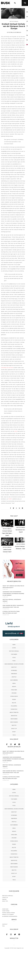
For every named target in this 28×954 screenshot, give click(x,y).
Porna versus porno (8, 912)
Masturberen (14, 680)
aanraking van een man (7, 368)
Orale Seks (14, 689)
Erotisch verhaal (14, 651)
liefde (10, 499)
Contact (4, 924)
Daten (14, 647)
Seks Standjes (14, 722)
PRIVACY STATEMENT (8, 914)
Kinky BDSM (14, 673)
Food (14, 660)
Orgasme (14, 693)
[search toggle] (15, 3)
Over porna (5, 910)
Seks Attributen (14, 712)
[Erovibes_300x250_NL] (14, 578)
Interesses (14, 670)
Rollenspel (14, 705)
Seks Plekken (14, 718)
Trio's (14, 735)
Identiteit (14, 667)
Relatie (14, 702)
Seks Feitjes (14, 715)
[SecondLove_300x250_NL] (14, 636)
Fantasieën (14, 654)
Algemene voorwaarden (9, 916)
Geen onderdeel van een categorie (14, 664)
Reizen (14, 699)
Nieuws (14, 686)
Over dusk (5, 909)
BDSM (14, 644)
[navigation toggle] (25, 3)
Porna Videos (14, 696)
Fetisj (14, 657)
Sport (14, 731)
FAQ (3, 926)
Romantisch (14, 709)
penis (15, 431)
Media (14, 683)
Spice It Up (14, 728)
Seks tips (14, 725)
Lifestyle (14, 676)
